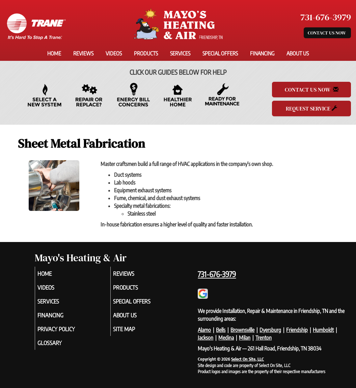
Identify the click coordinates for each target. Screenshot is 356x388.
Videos (114, 53)
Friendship (297, 329)
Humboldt (323, 329)
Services (180, 53)
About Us (297, 53)
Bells (220, 329)
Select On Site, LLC (247, 359)
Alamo (204, 329)
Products (146, 53)
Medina (226, 337)
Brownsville (242, 329)
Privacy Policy (66, 334)
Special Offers (220, 53)
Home (54, 53)
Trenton (263, 337)
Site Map (133, 334)
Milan (244, 337)
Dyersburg (270, 329)
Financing (262, 53)
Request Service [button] (311, 108)
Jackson (205, 337)
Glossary (59, 348)
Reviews (83, 53)
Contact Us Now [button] (327, 32)
